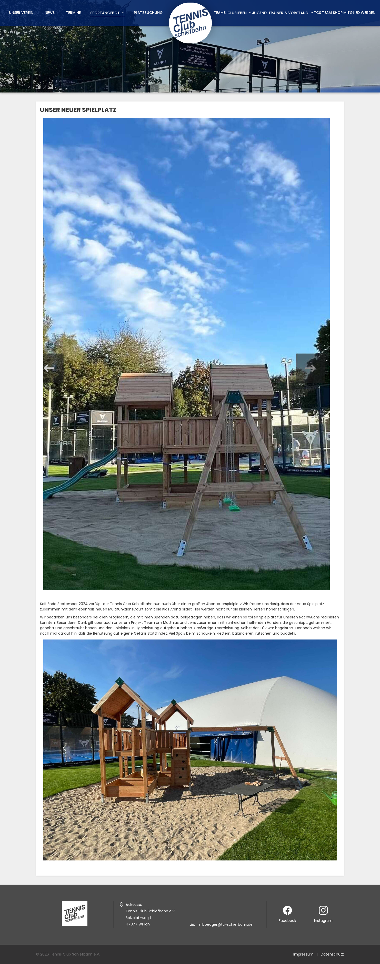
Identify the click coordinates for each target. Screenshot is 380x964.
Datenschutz (332, 954)
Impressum (303, 954)
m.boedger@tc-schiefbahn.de (225, 924)
